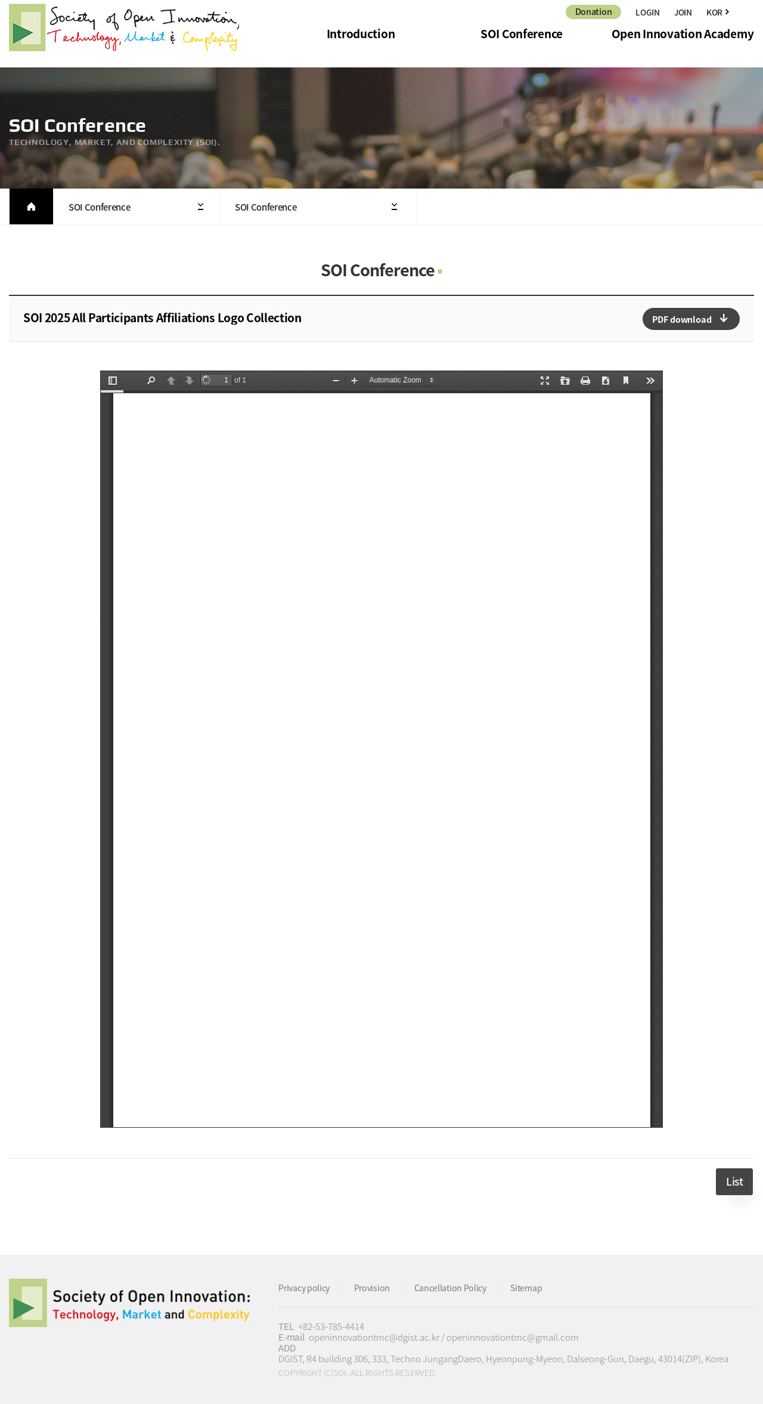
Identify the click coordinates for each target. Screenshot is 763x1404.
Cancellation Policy (458, 1287)
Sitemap (538, 1287)
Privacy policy (306, 1287)
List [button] (734, 1181)
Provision (377, 1287)
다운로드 (691, 318)
